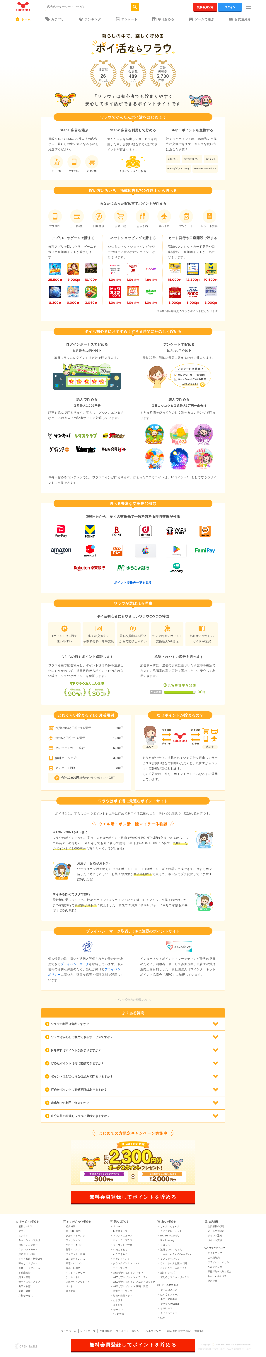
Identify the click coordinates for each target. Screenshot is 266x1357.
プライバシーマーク (75, 964)
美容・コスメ (73, 1249)
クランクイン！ (121, 1258)
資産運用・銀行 (26, 1254)
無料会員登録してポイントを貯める (133, 1197)
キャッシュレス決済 (29, 1240)
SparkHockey (167, 1240)
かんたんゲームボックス (173, 1268)
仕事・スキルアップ (29, 1281)
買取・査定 (24, 1277)
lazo (162, 1317)
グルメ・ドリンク (75, 1235)
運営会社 (212, 1280)
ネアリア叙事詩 (168, 1299)
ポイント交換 (215, 1240)
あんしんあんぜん (217, 1276)
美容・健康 (24, 1291)
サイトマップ (215, 1253)
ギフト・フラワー (75, 1272)
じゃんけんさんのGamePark (175, 1254)
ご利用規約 (214, 1257)
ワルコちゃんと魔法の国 (173, 1263)
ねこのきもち (120, 1254)
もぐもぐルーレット (171, 1231)
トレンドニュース (122, 1235)
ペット (69, 1286)
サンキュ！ (119, 1226)
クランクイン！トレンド (126, 1263)
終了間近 (70, 1291)
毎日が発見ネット (122, 1295)
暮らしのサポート (28, 1263)
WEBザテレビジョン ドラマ (128, 1272)
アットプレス (120, 1268)
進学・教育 (24, 1286)
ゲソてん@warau (169, 1303)
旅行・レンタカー (28, 1244)
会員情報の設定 (216, 1226)
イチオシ (118, 1309)
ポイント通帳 (215, 1235)
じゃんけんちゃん (170, 1226)
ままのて (118, 1304)
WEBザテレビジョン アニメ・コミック (134, 1281)
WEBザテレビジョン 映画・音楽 (130, 1286)
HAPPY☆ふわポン (170, 1235)
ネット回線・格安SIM (30, 1258)
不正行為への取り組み (220, 1271)
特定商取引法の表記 (179, 1331)
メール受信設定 (216, 1231)
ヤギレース (166, 1308)
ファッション (73, 1240)
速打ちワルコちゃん (171, 1249)
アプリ (22, 1231)
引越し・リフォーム (29, 1268)
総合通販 (70, 1226)
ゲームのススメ (168, 1289)
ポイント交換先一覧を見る (133, 582)
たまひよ (118, 1300)
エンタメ (23, 1235)
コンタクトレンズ (75, 1258)
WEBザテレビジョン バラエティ (130, 1277)
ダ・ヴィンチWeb (122, 1244)
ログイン (230, 7)
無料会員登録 (205, 7)
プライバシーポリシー (220, 1262)
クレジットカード (28, 1249)
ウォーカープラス (122, 1240)
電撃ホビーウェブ (122, 1291)
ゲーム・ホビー (74, 1277)
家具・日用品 (73, 1268)
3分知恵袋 (118, 1314)
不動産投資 (24, 1272)
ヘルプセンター (216, 1267)
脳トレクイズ (167, 1272)
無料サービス (25, 1226)
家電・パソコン (74, 1263)
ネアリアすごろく (170, 1258)
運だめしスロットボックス (174, 1277)
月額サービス (25, 1295)
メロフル (165, 1244)
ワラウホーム (68, 1331)
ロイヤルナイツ (168, 1313)
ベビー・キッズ (74, 1244)
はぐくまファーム (170, 1294)
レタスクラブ (120, 1231)
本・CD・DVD (73, 1231)
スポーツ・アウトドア (78, 1281)
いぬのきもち (120, 1249)
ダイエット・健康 (75, 1254)
